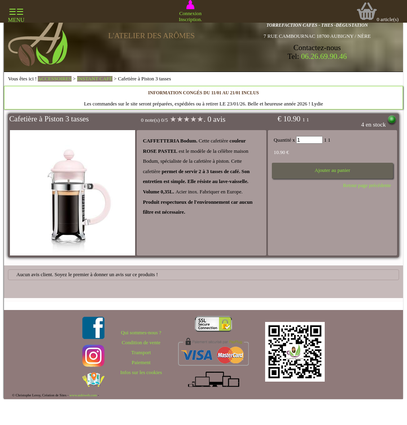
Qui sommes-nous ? (141, 332)
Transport (141, 352)
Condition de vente (141, 342)
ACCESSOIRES (55, 79)
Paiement (141, 362)
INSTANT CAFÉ (94, 79)
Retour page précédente (367, 185)
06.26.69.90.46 (324, 56)
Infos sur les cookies (141, 372)
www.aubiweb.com (83, 395)
